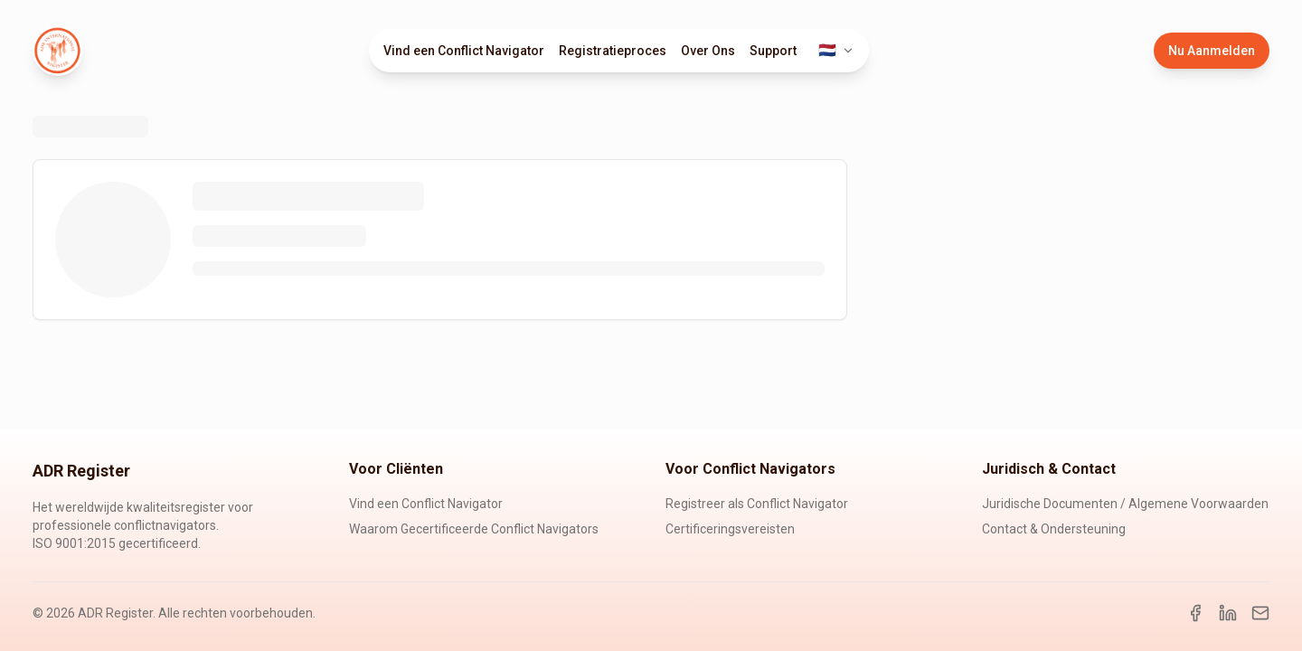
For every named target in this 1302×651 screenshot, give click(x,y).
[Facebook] (1195, 613)
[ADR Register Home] (58, 50)
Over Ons (708, 50)
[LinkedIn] (1228, 613)
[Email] (1260, 613)
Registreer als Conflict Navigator (756, 503)
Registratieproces (612, 50)
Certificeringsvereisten (730, 529)
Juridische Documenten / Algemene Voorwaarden (1125, 503)
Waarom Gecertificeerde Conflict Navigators (474, 529)
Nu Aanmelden (1211, 50)
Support (773, 50)
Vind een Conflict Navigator (463, 50)
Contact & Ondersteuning (1054, 529)
